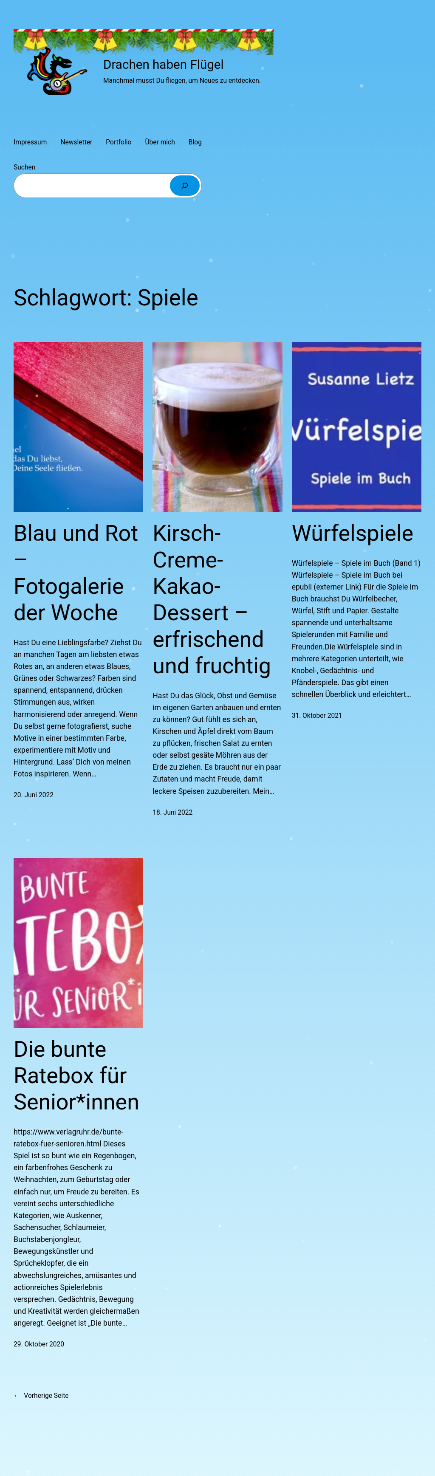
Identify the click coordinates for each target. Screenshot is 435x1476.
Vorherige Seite (41, 1396)
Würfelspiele (352, 533)
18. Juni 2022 (172, 812)
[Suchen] (185, 185)
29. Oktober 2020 (39, 1344)
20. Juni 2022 (34, 795)
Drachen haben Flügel (163, 64)
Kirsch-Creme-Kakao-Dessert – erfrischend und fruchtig (212, 599)
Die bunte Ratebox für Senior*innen (76, 1075)
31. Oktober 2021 (317, 716)
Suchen (24, 167)
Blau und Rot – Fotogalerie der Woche (76, 573)
